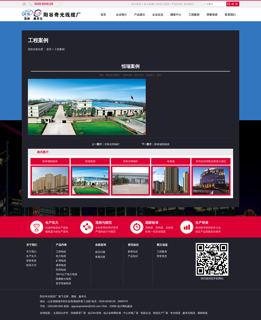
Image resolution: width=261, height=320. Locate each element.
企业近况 (157, 14)
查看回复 (100, 256)
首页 (103, 14)
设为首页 (136, 4)
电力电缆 (61, 256)
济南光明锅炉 (112, 144)
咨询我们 (189, 4)
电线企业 (146, 312)
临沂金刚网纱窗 (112, 312)
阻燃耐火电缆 (63, 278)
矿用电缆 (61, 260)
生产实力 (31, 256)
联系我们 (230, 14)
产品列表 (177, 4)
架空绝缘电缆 (63, 283)
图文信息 (162, 244)
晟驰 (73, 296)
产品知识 (133, 256)
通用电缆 (61, 265)
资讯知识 (133, 244)
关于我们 (31, 244)
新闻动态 (133, 251)
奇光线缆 (175, 312)
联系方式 (31, 265)
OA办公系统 (162, 4)
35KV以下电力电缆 (66, 274)
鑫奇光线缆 (189, 312)
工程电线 (61, 251)
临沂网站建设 (124, 306)
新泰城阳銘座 (161, 144)
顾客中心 (175, 14)
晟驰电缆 (202, 312)
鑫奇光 (82, 296)
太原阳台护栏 (61, 312)
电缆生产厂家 (160, 312)
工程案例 (193, 14)
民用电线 (61, 269)
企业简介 (121, 14)
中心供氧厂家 (130, 312)
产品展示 (139, 14)
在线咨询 (100, 244)
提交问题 (100, 251)
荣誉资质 (212, 14)
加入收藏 (149, 4)
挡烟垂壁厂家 (78, 312)
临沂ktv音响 (94, 312)
